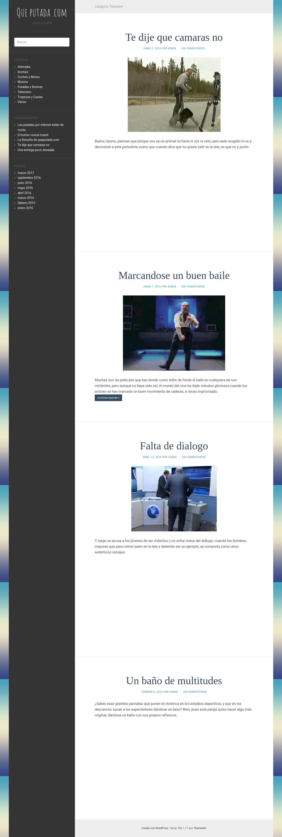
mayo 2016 (25, 188)
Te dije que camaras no (33, 145)
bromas (23, 72)
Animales (24, 67)
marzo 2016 (26, 198)
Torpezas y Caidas (30, 97)
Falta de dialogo (174, 446)
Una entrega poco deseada (36, 150)
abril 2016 (24, 193)
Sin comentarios (193, 48)
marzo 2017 (26, 173)
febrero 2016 (26, 203)
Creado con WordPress (154, 828)
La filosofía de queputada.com (38, 140)
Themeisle (200, 828)
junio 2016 (25, 183)
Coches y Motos (29, 77)
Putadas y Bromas (30, 87)
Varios (22, 102)
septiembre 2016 (29, 177)
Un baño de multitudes (174, 680)
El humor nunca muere (33, 135)
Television (24, 92)
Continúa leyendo (108, 397)
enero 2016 (25, 208)
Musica (23, 82)
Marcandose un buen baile (174, 275)
